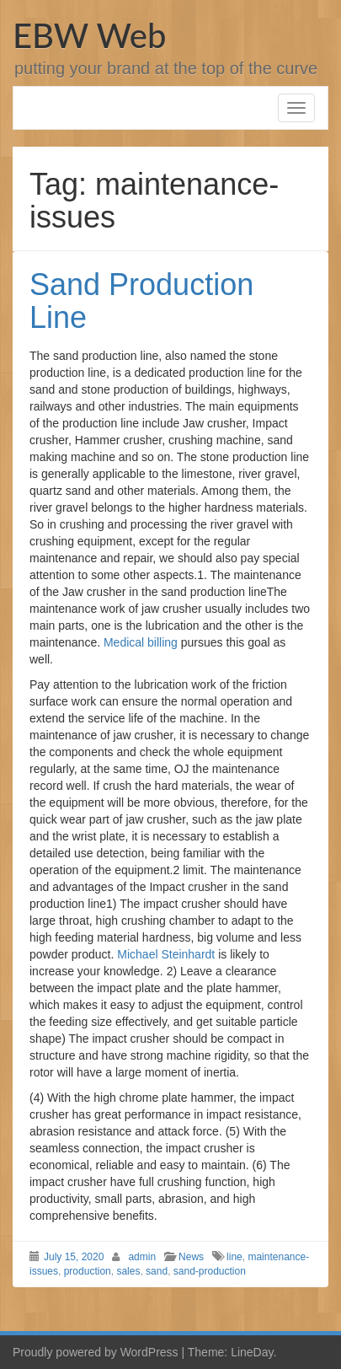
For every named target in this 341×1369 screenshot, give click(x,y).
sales (128, 1271)
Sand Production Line (141, 301)
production (87, 1271)
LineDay (252, 1352)
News (191, 1257)
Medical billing (141, 642)
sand (157, 1271)
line (234, 1257)
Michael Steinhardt (166, 954)
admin (142, 1257)
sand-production (209, 1271)
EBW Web (89, 35)
